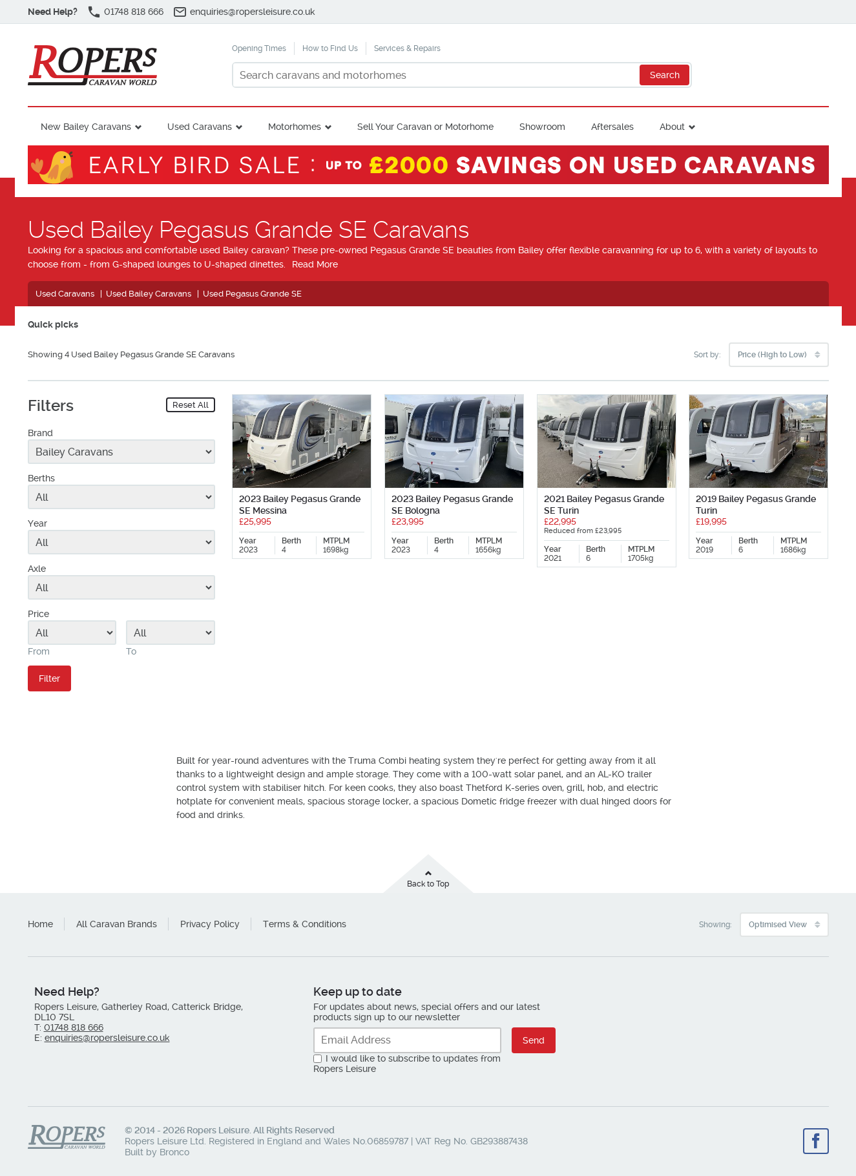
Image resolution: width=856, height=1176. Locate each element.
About (672, 126)
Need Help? (53, 11)
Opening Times (259, 48)
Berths (41, 478)
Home (40, 924)
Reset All (190, 405)
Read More (315, 264)
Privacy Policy (210, 924)
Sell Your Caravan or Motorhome (425, 126)
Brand (40, 433)
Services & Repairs (407, 48)
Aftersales (612, 126)
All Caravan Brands (116, 924)
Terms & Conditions (304, 924)
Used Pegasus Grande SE (252, 294)
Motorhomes (294, 126)
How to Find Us (330, 48)
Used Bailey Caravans (148, 294)
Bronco (174, 1152)
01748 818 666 (133, 11)
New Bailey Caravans (86, 126)
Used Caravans (199, 126)
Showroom (542, 126)
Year (37, 523)
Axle (37, 568)
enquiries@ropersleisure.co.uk (252, 11)
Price (38, 614)
